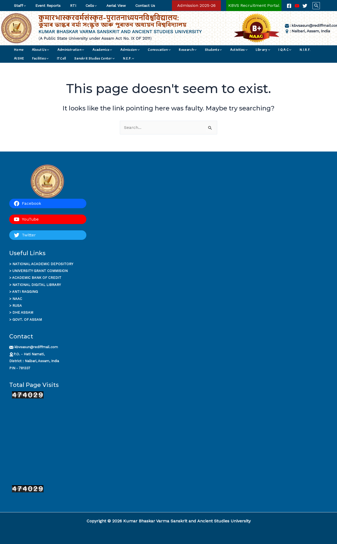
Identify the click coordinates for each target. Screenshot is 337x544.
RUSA (17, 306)
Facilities (284, 49)
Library (221, 49)
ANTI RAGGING (25, 292)
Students (180, 49)
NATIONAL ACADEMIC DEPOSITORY (42, 264)
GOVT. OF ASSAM (27, 320)
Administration (60, 49)
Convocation (135, 49)
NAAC (17, 299)
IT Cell (301, 49)
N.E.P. (62, 58)
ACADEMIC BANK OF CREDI (35, 278)
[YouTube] (297, 5)
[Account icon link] (253, 5)
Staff (19, 5)
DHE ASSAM (22, 312)
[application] (23, 5)
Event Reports (44, 5)
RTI (68, 5)
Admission (110, 49)
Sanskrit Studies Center (33, 58)
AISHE (268, 49)
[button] (196, 5)
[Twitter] (305, 5)
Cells (83, 5)
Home (17, 49)
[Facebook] (289, 5)
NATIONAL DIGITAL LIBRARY (36, 285)
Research (159, 49)
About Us (34, 49)
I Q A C (238, 49)
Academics (87, 49)
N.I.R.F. (253, 49)
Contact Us (133, 5)
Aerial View (106, 5)
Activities (201, 49)
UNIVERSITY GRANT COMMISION (40, 271)
